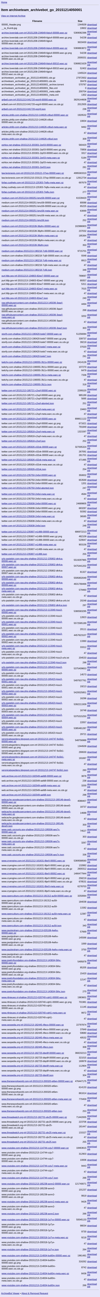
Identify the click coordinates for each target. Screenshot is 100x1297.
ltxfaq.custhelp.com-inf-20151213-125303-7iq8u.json (28, 192)
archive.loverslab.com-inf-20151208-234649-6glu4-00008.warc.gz (34, 33)
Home (4, 2)
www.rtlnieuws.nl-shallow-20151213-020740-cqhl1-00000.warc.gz (34, 997)
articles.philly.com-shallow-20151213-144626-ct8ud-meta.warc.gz (34, 127)
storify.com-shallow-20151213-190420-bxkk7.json (26, 356)
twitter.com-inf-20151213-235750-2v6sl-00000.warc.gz (29, 475)
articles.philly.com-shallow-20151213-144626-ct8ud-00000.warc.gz (35, 115)
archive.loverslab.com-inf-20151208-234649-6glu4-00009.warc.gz (34, 48)
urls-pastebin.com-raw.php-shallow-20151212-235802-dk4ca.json (34, 605)
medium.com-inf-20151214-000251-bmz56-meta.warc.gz (30, 211)
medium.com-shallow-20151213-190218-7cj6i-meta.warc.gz (31, 260)
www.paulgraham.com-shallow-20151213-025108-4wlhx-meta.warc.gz (37, 949)
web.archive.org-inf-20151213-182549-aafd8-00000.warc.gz (31, 776)
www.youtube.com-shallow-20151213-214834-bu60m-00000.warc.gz (36, 1255)
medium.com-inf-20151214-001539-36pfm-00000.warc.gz (30, 226)
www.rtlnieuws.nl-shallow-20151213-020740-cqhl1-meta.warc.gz (34, 1013)
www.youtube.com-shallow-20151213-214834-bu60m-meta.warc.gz (35, 1273)
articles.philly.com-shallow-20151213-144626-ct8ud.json (30, 139)
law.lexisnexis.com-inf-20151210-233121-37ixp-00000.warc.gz (33, 173)
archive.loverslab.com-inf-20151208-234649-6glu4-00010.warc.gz (34, 63)
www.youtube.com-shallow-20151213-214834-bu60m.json (31, 1285)
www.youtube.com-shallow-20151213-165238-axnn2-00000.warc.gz (36, 1184)
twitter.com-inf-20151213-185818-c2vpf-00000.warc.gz (29, 419)
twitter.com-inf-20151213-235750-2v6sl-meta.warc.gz (28, 494)
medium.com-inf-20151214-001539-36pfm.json (25, 245)
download (92, 24)
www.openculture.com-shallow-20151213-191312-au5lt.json (31, 925)
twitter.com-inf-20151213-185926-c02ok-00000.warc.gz (29, 447)
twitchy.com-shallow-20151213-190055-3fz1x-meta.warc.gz (31, 375)
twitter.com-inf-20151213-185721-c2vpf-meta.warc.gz (28, 409)
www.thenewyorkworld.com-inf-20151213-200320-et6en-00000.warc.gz (37, 1081)
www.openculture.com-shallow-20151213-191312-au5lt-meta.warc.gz (36, 914)
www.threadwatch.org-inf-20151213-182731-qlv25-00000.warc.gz (34, 1117)
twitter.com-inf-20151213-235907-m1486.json (24, 554)
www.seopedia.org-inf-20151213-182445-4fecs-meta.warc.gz (32, 1037)
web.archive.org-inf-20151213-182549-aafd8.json (26, 795)
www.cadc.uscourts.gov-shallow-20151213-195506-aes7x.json (33, 854)
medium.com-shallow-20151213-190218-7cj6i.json (27, 270)
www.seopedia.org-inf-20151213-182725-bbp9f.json (27, 1075)
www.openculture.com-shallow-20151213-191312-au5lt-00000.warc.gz (37, 896)
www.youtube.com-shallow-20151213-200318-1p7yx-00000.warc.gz (35, 1219)
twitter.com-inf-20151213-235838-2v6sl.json (23, 525)
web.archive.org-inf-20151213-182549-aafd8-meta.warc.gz (31, 785)
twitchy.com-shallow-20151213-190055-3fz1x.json (26, 384)
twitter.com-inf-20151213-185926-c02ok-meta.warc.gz (28, 460)
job (88, 34)
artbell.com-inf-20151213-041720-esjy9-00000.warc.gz (29, 99)
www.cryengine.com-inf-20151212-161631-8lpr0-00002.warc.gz (33, 873)
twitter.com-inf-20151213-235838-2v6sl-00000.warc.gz (29, 503)
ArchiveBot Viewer (10, 1293)
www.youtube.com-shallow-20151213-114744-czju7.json (30, 1178)
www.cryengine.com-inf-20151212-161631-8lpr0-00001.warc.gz (33, 861)
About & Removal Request (34, 1293)
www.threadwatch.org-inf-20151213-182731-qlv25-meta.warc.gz (34, 1132)
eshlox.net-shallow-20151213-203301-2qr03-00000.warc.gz (31, 145)
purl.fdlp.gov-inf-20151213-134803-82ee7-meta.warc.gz (29, 289)
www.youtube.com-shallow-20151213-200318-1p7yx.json (30, 1249)
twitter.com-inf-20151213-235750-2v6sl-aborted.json (28, 488)
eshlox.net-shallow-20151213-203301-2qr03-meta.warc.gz (31, 158)
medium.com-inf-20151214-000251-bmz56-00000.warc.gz (31, 198)
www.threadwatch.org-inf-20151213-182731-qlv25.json (29, 1142)
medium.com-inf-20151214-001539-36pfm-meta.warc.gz (30, 235)
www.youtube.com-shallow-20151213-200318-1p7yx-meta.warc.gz (35, 1237)
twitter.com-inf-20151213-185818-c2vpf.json (23, 441)
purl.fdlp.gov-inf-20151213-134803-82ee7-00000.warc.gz (30, 276)
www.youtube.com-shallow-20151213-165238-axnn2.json (30, 1213)
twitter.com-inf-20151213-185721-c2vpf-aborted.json (28, 403)
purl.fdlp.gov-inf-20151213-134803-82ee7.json (25, 298)
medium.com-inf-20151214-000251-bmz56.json (25, 220)
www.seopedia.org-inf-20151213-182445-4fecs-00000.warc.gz (33, 1025)
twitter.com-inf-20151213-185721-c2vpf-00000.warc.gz (29, 390)
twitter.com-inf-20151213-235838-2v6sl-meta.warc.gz (28, 516)
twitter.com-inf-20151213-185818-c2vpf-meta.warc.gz (28, 431)
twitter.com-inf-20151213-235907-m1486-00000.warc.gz (30, 532)
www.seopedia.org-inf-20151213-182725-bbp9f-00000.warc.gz (33, 1053)
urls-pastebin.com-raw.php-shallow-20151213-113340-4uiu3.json (34, 662)
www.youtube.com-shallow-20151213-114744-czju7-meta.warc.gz (34, 1166)
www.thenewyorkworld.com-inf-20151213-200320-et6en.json (32, 1111)
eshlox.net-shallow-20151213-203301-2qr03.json (26, 167)
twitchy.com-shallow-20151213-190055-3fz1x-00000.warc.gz (32, 362)
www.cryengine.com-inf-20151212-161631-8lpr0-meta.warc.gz (33, 886)
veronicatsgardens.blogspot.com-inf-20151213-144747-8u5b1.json (35, 770)
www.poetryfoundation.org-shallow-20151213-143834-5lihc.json (33, 991)
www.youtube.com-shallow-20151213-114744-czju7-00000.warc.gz (35, 1148)
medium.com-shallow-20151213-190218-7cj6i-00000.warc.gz (32, 251)
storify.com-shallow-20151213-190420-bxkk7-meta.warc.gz (31, 347)
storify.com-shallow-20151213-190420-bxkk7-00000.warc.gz (32, 334)
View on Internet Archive (13, 16)
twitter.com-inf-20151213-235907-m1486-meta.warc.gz (29, 544)
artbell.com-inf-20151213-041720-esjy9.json (24, 109)
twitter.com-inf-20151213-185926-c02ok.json (24, 469)
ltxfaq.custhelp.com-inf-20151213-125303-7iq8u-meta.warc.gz (32, 182)
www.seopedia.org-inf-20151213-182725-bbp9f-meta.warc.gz (32, 1066)
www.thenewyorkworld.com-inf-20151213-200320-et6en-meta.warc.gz (37, 1099)
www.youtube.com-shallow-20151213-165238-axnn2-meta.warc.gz (35, 1202)
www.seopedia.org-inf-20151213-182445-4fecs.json (27, 1047)
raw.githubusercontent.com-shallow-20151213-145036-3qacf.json (34, 328)
